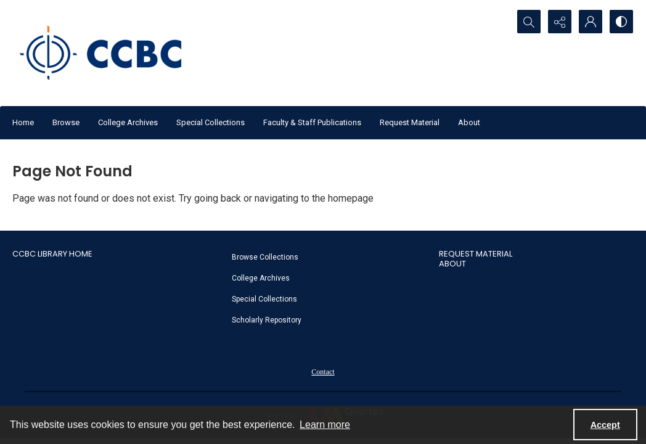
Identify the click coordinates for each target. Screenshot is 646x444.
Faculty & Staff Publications (312, 122)
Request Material (410, 122)
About (469, 122)
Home (23, 122)
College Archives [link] (261, 278)
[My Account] (590, 21)
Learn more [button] (325, 424)
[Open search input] (529, 21)
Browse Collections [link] (265, 257)
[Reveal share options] (559, 21)
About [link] (452, 263)
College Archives (128, 122)
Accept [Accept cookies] (605, 425)
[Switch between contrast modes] (621, 21)
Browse (66, 122)
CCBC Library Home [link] (52, 254)
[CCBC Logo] (111, 53)
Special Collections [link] (264, 299)
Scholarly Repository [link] (266, 320)
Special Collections (210, 122)
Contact (322, 372)
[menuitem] (329, 256)
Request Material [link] (475, 254)
